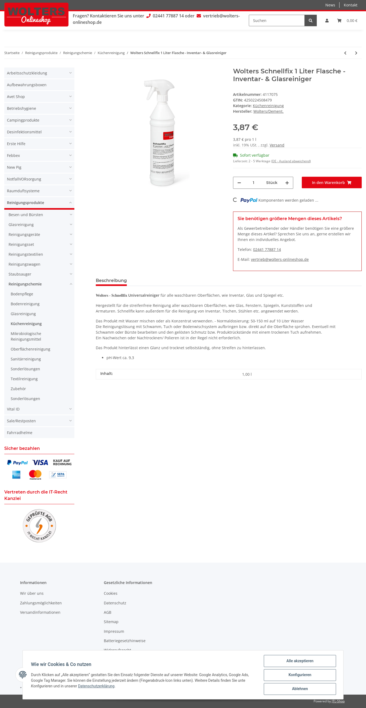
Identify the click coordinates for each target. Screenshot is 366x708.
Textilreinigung (24, 378)
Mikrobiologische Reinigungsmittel (26, 336)
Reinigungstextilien (26, 254)
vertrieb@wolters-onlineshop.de (280, 259)
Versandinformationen (40, 612)
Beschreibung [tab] (111, 280)
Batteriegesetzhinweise (125, 640)
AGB (107, 612)
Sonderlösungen (25, 368)
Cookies (110, 593)
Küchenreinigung (268, 105)
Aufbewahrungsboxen (27, 84)
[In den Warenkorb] (332, 182)
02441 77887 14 (168, 16)
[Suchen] (277, 20)
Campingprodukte (23, 120)
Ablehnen (299, 689)
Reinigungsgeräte (24, 234)
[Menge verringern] (239, 183)
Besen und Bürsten (26, 214)
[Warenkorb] (347, 20)
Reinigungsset (21, 244)
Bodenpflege (22, 293)
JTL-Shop (338, 701)
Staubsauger (20, 274)
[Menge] (253, 183)
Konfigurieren (299, 675)
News (330, 4)
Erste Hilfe (16, 143)
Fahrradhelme (19, 432)
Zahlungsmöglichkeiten (41, 602)
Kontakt (350, 4)
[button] (327, 20)
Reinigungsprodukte (25, 202)
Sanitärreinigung (26, 358)
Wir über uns (32, 593)
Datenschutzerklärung (96, 686)
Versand (277, 145)
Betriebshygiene (21, 108)
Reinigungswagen (24, 264)
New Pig (14, 167)
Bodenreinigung (25, 303)
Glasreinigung (21, 224)
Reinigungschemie (25, 284)
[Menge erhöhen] (287, 183)
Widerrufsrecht (117, 650)
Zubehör (18, 388)
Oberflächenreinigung (30, 349)
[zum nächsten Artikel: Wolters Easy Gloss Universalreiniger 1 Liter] (356, 53)
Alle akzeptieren (299, 661)
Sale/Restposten (21, 420)
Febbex (13, 155)
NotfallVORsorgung (24, 179)
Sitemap (111, 621)
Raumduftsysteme (23, 190)
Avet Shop (16, 96)
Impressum (114, 631)
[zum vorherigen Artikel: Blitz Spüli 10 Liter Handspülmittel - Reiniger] (345, 53)
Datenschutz (115, 602)
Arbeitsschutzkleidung (27, 73)
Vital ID (13, 409)
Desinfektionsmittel (24, 131)
